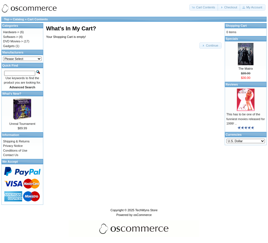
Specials (232, 38)
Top (6, 19)
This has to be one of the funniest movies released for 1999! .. (245, 119)
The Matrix (245, 68)
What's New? (11, 93)
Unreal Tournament (22, 123)
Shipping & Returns (16, 141)
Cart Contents (37, 19)
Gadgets (9, 46)
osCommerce (142, 215)
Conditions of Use (15, 150)
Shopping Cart (236, 25)
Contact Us (10, 155)
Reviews (232, 84)
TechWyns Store (146, 210)
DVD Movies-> (13, 41)
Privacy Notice (13, 145)
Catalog (18, 19)
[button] (203, 7)
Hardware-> (11, 32)
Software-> (10, 36)
